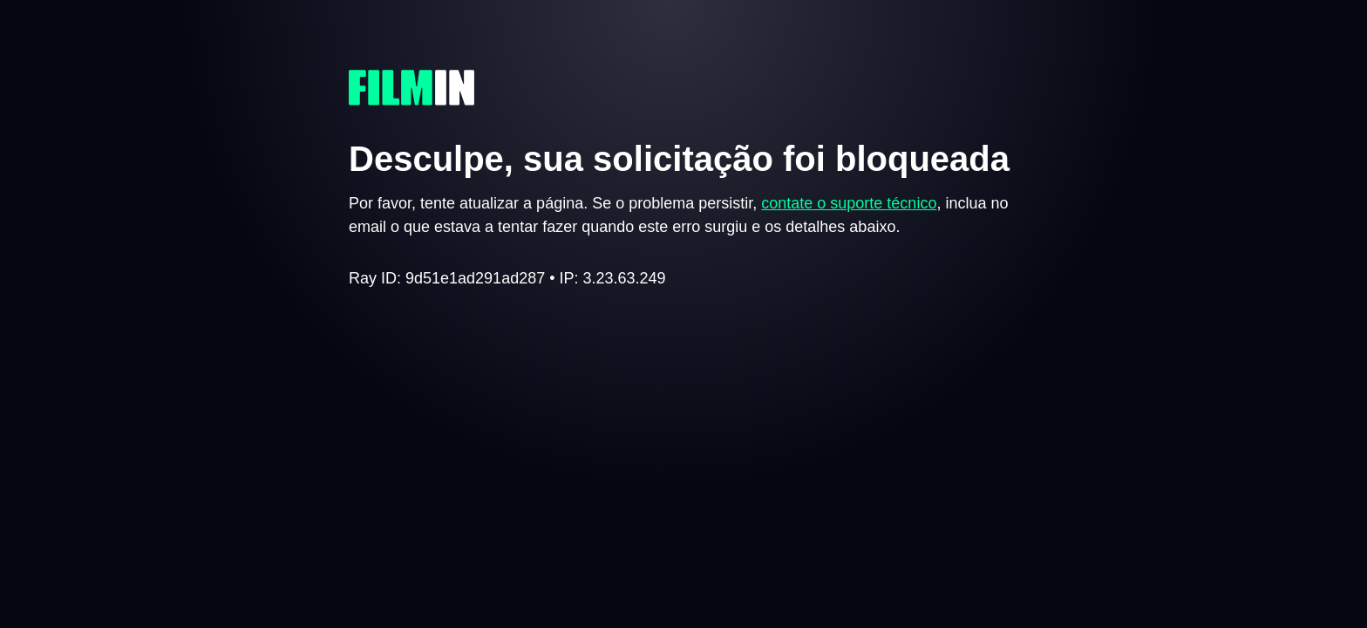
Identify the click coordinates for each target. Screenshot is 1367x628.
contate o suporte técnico (848, 203)
